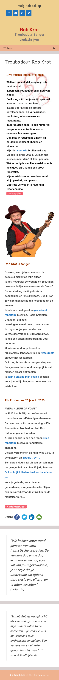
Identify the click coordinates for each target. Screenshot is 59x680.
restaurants (47, 353)
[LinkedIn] (22, 13)
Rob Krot (29, 29)
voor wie (22, 150)
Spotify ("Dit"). (31, 457)
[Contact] (15, 13)
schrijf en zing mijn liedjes (23, 376)
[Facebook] (9, 13)
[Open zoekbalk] (54, 48)
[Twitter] (28, 13)
